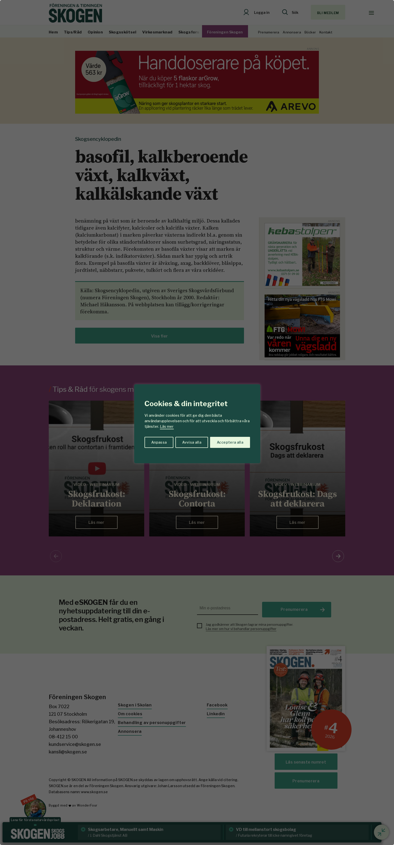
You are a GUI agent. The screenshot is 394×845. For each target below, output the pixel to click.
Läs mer (167, 426)
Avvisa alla (191, 442)
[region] (197, 422)
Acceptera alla (230, 442)
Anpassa (159, 442)
